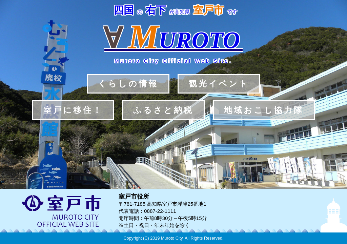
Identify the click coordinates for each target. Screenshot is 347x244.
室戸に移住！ (73, 110)
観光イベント (219, 83)
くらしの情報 (128, 83)
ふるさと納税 (163, 110)
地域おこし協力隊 (264, 110)
